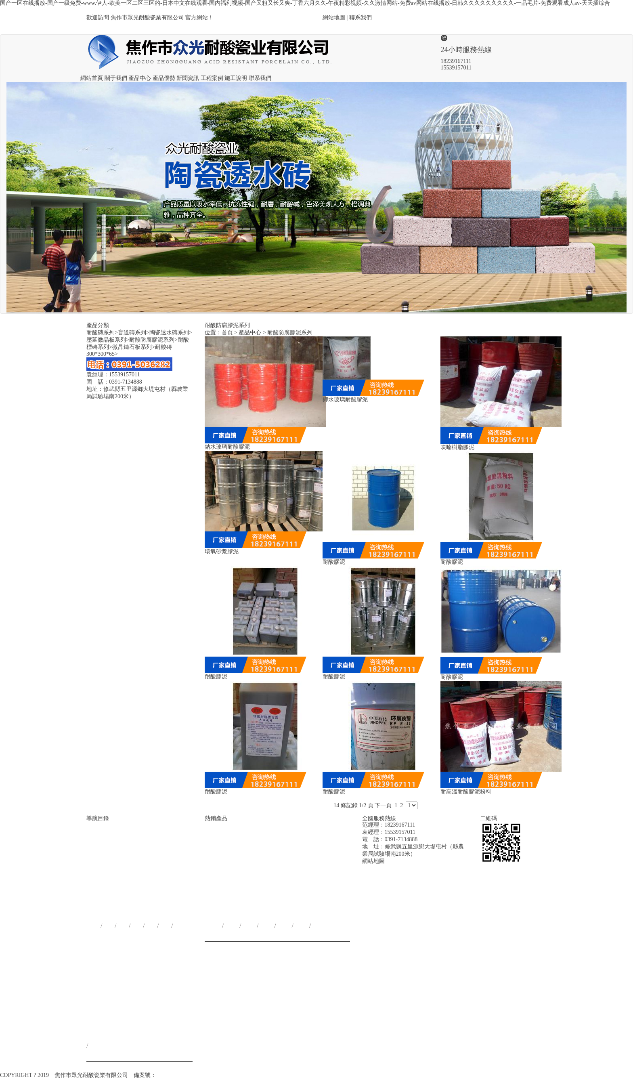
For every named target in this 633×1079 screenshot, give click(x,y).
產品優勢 (164, 78)
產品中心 (139, 78)
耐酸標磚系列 (300, 896)
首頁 (227, 333)
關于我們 (116, 78)
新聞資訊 (187, 78)
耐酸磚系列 (102, 333)
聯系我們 (360, 18)
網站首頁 (91, 78)
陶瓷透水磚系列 (170, 333)
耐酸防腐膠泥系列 (153, 340)
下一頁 (383, 805)
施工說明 (235, 78)
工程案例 (212, 78)
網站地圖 (334, 18)
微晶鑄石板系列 (133, 347)
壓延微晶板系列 (107, 340)
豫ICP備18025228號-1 (182, 1075)
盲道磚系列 (133, 333)
